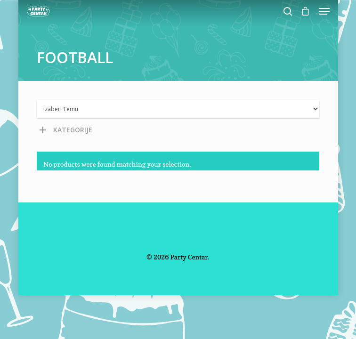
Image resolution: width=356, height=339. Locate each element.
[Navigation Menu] (324, 11)
